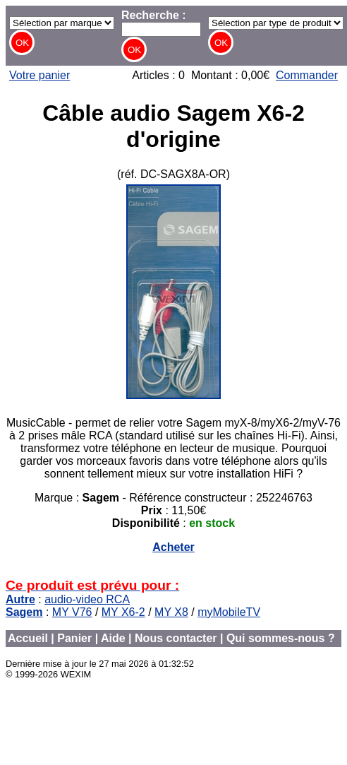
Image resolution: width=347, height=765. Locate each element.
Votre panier (39, 75)
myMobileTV (228, 612)
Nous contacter (176, 638)
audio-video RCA (87, 599)
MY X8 (171, 612)
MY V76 (72, 612)
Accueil (28, 638)
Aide (113, 638)
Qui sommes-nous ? (280, 638)
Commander (307, 75)
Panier (74, 638)
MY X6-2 (123, 612)
